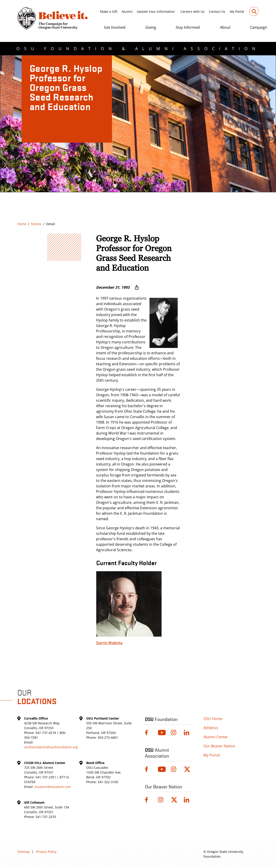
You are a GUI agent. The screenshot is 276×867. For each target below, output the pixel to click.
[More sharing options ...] (136, 287)
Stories (36, 224)
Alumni (127, 11)
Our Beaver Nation (219, 746)
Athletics (210, 727)
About (225, 27)
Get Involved (114, 27)
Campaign (258, 27)
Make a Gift (108, 11)
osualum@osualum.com (52, 787)
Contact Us (217, 11)
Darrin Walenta (109, 642)
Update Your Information (156, 11)
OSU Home (212, 718)
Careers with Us (192, 11)
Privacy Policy (46, 851)
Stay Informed (188, 27)
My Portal (237, 11)
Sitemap (23, 851)
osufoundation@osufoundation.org (51, 747)
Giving (150, 27)
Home (21, 224)
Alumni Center (215, 736)
